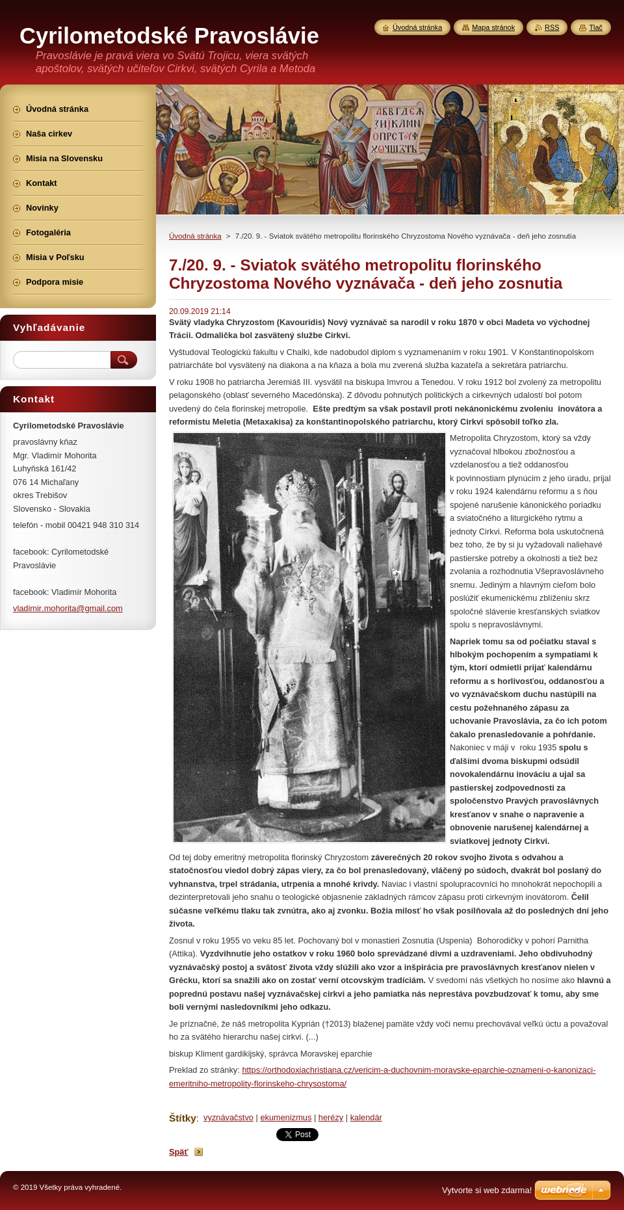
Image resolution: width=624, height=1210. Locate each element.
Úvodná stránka (195, 236)
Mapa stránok (493, 27)
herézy (330, 1117)
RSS (552, 27)
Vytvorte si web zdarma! (487, 1190)
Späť (178, 1152)
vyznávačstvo (228, 1117)
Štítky (182, 1118)
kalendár (366, 1117)
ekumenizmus (285, 1117)
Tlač (596, 27)
